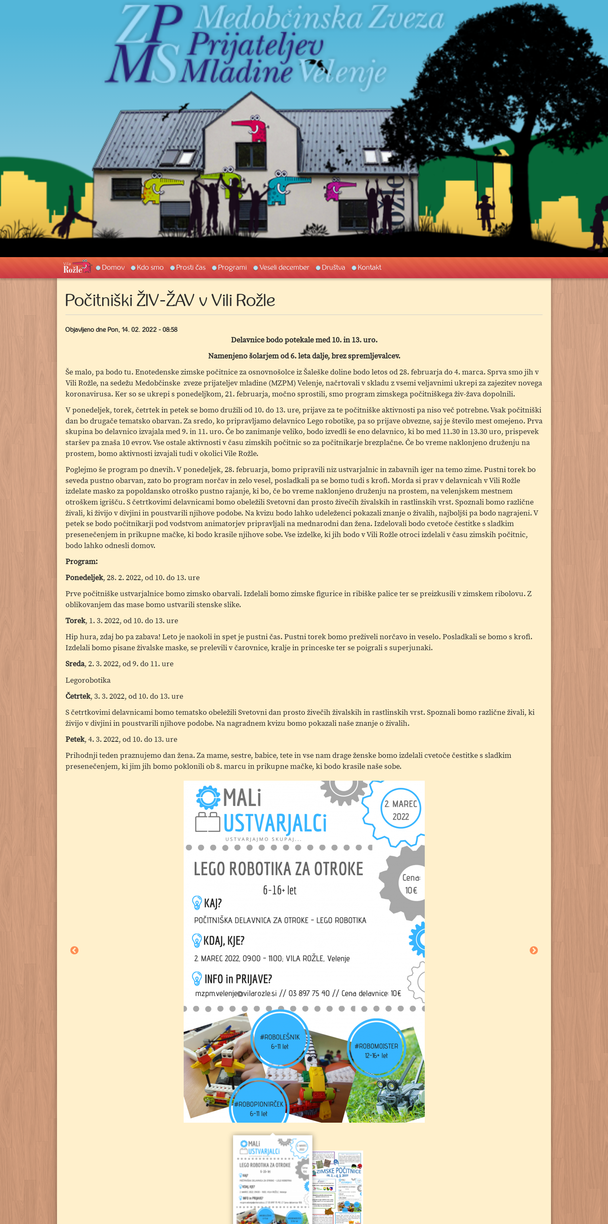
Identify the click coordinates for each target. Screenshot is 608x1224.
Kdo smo (150, 267)
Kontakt (369, 267)
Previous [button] (74, 951)
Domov (113, 267)
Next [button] (534, 951)
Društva (333, 267)
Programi (232, 267)
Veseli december (284, 267)
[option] (304, 952)
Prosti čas (191, 267)
